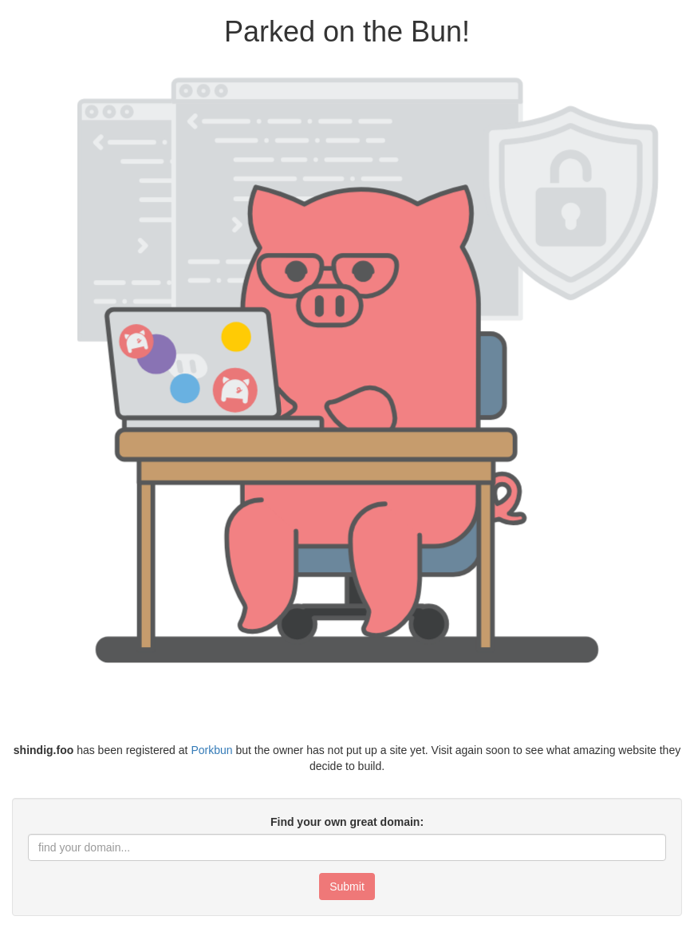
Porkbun (211, 750)
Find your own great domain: (347, 822)
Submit (347, 886)
